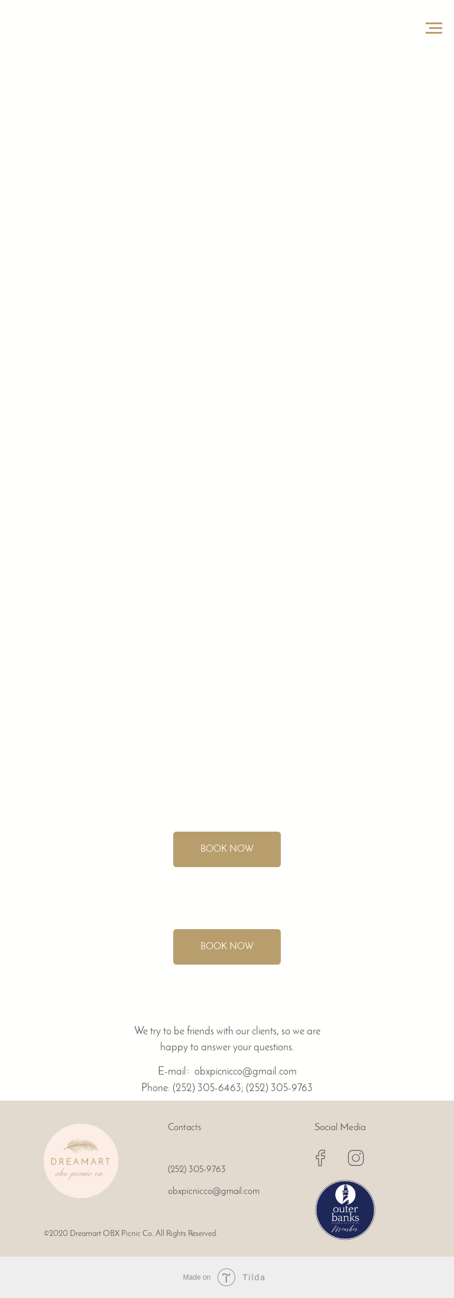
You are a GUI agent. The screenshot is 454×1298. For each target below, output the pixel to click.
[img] (81, 1161)
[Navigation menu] (434, 28)
